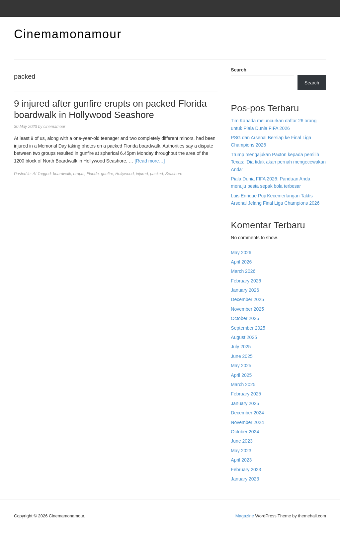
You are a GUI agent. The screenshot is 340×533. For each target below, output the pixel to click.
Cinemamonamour (68, 34)
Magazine (244, 515)
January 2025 (245, 403)
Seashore (173, 173)
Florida (93, 173)
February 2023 (246, 469)
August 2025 (244, 337)
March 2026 (243, 271)
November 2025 (247, 309)
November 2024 (247, 422)
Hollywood (124, 173)
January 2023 (245, 478)
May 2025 (241, 365)
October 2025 (245, 318)
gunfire (107, 173)
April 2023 (241, 460)
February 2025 (246, 393)
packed (156, 173)
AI (34, 173)
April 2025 (241, 375)
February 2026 (246, 280)
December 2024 (247, 412)
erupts (78, 173)
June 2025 (241, 356)
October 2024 (245, 431)
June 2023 (241, 441)
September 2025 (248, 328)
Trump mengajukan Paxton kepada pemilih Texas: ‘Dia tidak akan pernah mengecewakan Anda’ (278, 162)
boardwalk (62, 173)
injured (142, 173)
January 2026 (245, 290)
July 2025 (241, 346)
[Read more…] (149, 160)
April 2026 (241, 262)
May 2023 (241, 450)
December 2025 (247, 299)
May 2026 (241, 252)
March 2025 (243, 384)
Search (238, 69)
